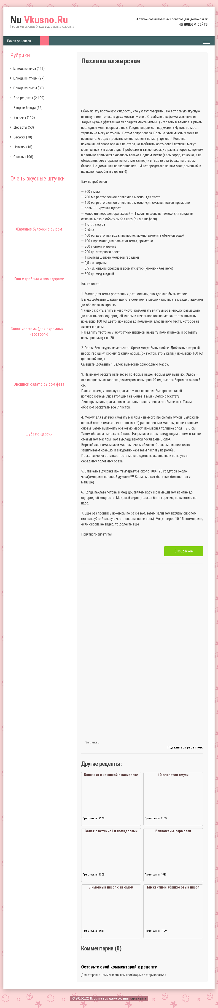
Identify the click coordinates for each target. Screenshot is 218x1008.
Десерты (20, 127)
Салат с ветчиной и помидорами (111, 831)
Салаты (18, 157)
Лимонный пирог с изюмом (111, 887)
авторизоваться (155, 975)
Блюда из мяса (24, 68)
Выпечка (19, 117)
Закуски (19, 137)
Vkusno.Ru (39, 20)
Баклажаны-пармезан (173, 831)
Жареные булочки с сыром (39, 229)
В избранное (184, 551)
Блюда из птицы (25, 78)
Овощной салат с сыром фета (38, 384)
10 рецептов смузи (173, 775)
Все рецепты (23, 98)
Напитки (19, 147)
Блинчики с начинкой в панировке (111, 775)
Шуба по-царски (39, 434)
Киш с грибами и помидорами (39, 278)
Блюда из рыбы (25, 88)
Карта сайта (138, 998)
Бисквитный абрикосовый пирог (173, 887)
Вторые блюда (24, 108)
